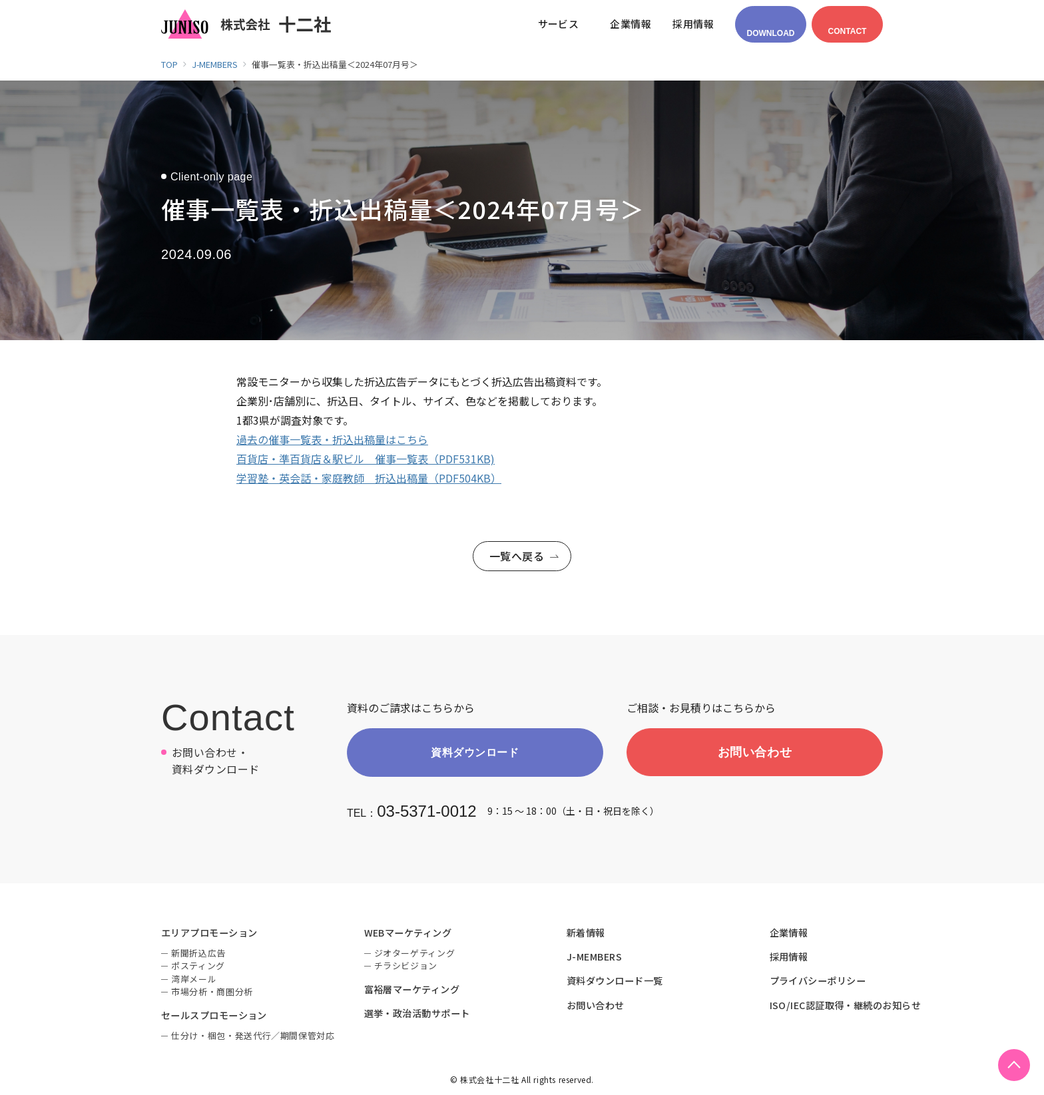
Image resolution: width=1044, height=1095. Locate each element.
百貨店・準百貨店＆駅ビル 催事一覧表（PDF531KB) (365, 459)
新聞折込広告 (198, 955)
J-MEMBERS (594, 958)
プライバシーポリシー (818, 982)
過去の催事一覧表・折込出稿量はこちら (332, 439)
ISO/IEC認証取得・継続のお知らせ (845, 1006)
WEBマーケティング (408, 934)
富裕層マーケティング (412, 991)
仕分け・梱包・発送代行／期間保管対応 (253, 1037)
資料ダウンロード (475, 753)
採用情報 (789, 958)
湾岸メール (193, 981)
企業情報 (789, 934)
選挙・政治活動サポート (417, 1015)
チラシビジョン (406, 967)
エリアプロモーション (209, 934)
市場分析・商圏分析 (212, 993)
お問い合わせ (755, 753)
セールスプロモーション (214, 1017)
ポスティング (198, 967)
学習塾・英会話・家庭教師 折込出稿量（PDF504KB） (368, 478)
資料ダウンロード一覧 (615, 982)
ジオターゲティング (414, 955)
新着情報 (586, 934)
